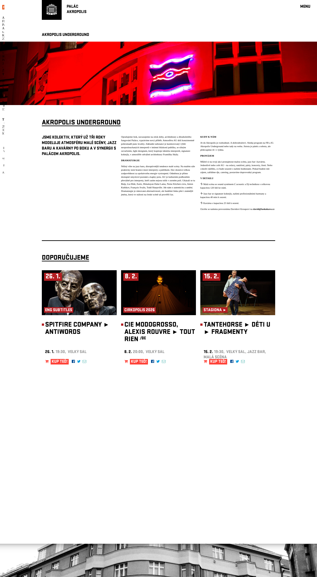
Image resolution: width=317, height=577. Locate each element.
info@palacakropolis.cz (160, 565)
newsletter (150, 467)
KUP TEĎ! (60, 361)
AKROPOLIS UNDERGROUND (65, 35)
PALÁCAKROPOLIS (77, 9)
